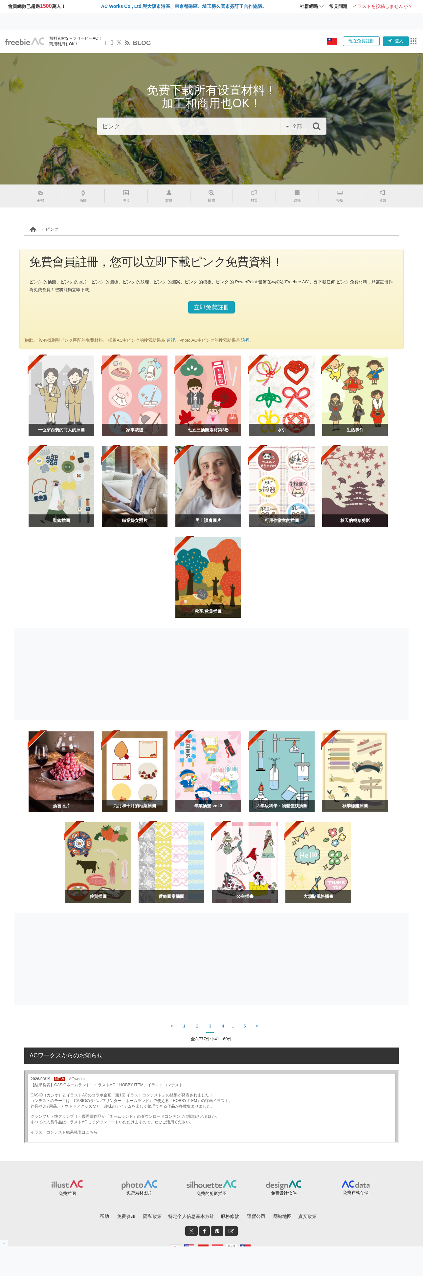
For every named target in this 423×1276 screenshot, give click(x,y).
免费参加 (126, 1216)
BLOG (142, 42)
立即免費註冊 (211, 307)
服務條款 (230, 1216)
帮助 (104, 1216)
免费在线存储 (355, 1192)
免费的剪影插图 (212, 1193)
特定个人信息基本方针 (191, 1216)
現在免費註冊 (361, 40)
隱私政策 (152, 1216)
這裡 (170, 340)
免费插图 (67, 1193)
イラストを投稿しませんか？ (382, 6)
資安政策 (307, 1216)
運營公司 (256, 1216)
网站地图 (282, 1216)
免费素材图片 (139, 1192)
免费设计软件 (284, 1193)
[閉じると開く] (4, 1243)
